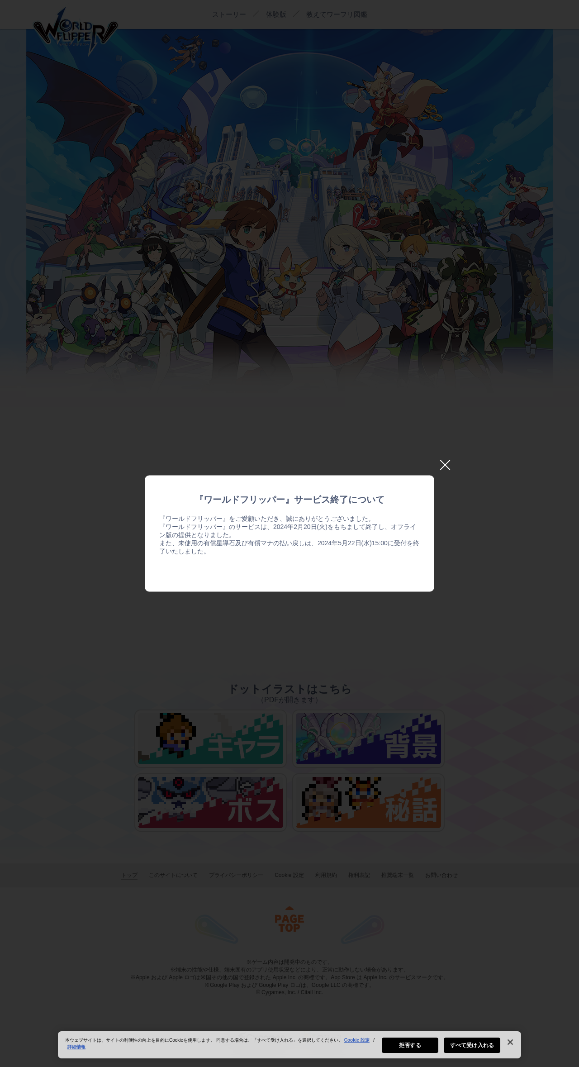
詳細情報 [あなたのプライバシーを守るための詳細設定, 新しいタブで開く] (76, 1051)
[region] (289, 1049)
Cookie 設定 (357, 1045)
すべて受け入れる (472, 1050)
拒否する (410, 1050)
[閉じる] (510, 1047)
